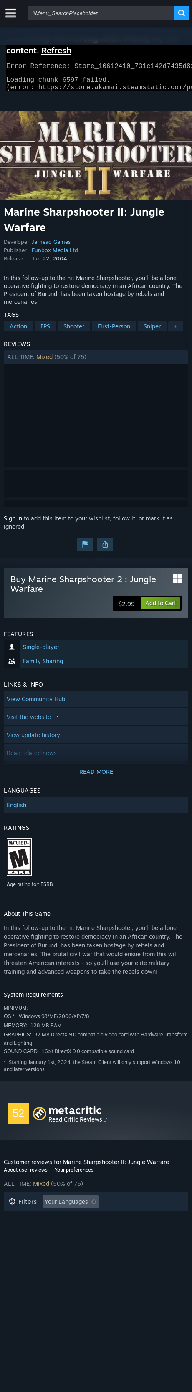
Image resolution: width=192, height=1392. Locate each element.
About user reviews (26, 1175)
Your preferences (74, 1175)
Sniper (152, 331)
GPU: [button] (44, 1244)
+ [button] (175, 331)
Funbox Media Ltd (55, 255)
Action (18, 331)
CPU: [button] (15, 1244)
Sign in (13, 523)
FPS (45, 331)
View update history (33, 739)
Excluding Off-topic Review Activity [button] (57, 1219)
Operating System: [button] (131, 1231)
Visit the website (33, 721)
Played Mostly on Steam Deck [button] (49, 1231)
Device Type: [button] (85, 1244)
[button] (96, 362)
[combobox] (101, 13)
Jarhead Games (51, 246)
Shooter (73, 331)
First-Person (114, 331)
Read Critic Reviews (75, 1124)
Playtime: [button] (134, 1219)
